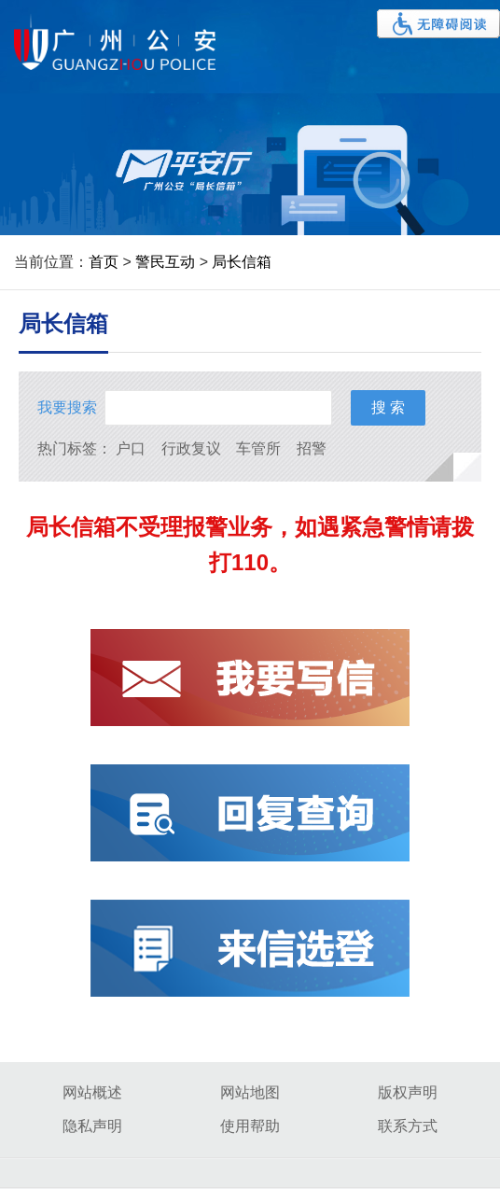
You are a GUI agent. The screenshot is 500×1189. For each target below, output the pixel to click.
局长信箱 (241, 262)
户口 (131, 448)
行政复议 (191, 448)
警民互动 (165, 262)
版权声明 (408, 1092)
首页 (103, 262)
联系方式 (408, 1126)
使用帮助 (250, 1126)
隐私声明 (92, 1126)
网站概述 (92, 1092)
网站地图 (250, 1092)
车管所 (258, 448)
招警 (311, 448)
